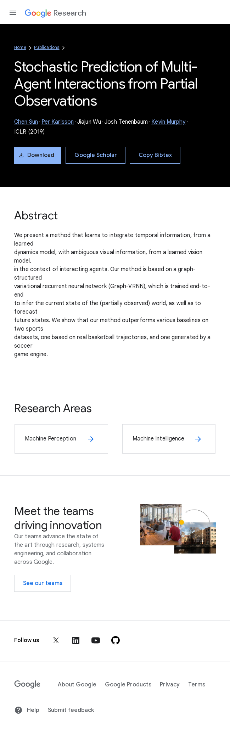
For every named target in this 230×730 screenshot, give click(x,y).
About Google (77, 684)
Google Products (128, 684)
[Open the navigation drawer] (12, 12)
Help (26, 710)
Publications (46, 47)
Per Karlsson (57, 121)
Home (20, 47)
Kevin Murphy (168, 121)
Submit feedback (71, 710)
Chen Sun (26, 121)
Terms (196, 684)
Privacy (170, 684)
